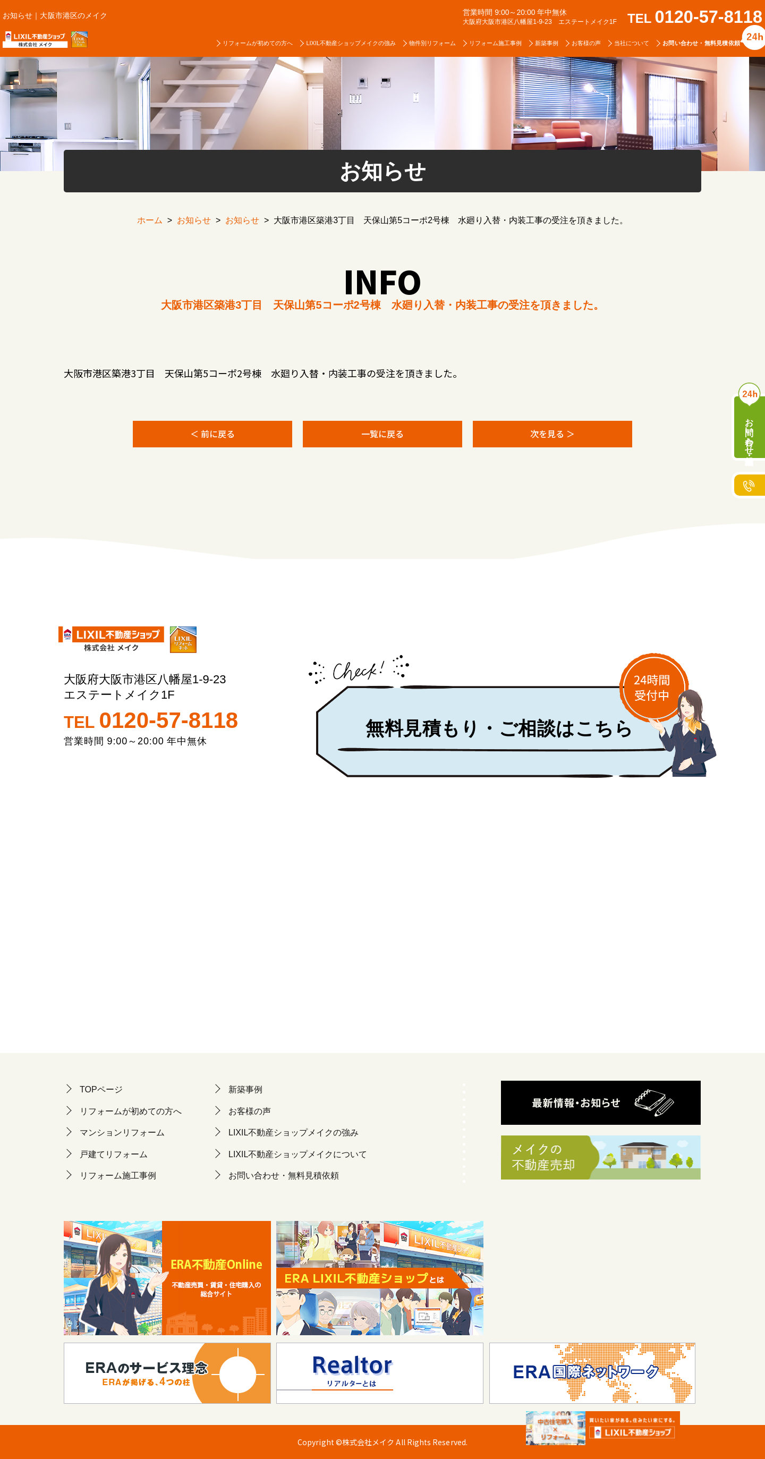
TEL (694, 18)
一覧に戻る (382, 433)
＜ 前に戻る (212, 433)
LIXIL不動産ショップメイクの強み (351, 43)
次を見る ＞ (552, 433)
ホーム (150, 220)
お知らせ (194, 220)
